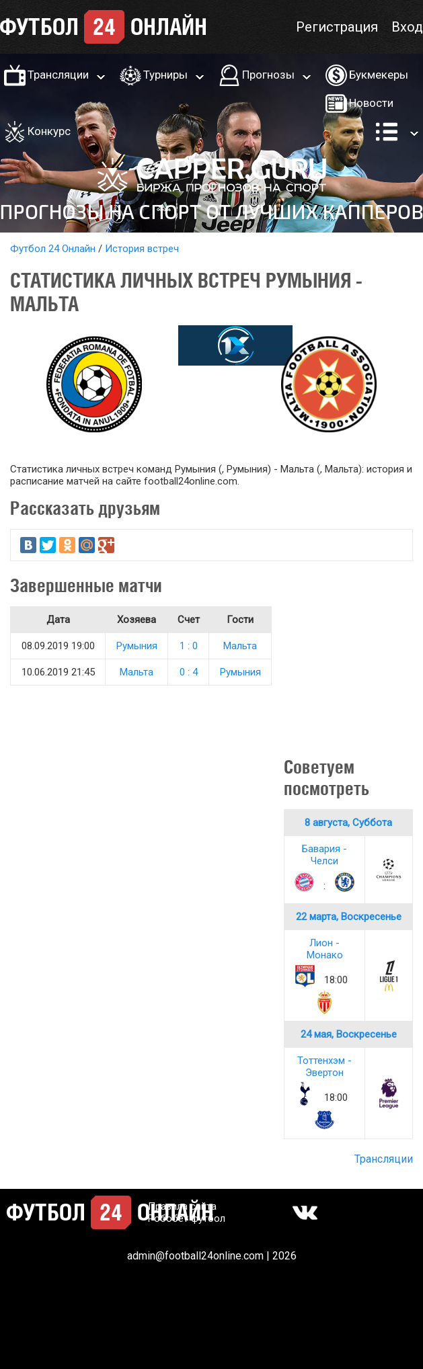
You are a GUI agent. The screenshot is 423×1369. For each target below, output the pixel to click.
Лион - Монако (325, 949)
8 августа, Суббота (348, 823)
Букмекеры (378, 74)
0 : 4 (189, 672)
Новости (371, 103)
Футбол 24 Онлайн (52, 249)
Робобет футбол (186, 1218)
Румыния (136, 646)
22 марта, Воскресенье (348, 917)
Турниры (165, 74)
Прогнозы (268, 74)
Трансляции (58, 74)
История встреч (142, 249)
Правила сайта (182, 1206)
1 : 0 (189, 646)
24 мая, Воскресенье (349, 1034)
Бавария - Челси (324, 855)
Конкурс (49, 131)
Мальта (240, 646)
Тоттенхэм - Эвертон (324, 1066)
